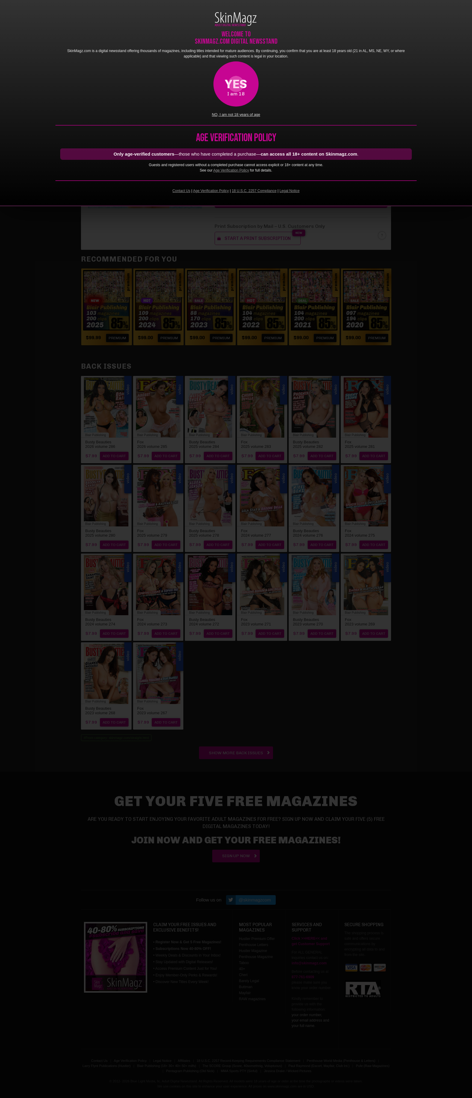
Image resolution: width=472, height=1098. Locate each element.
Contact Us (181, 191)
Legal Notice (289, 191)
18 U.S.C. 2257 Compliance (254, 191)
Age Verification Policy (231, 170)
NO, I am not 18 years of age (236, 115)
